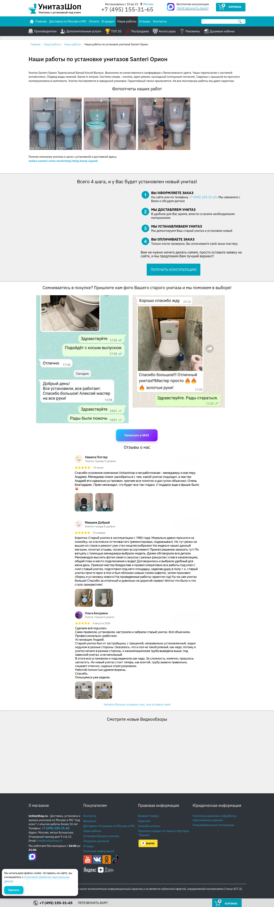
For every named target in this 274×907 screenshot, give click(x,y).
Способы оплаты (149, 826)
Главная (35, 44)
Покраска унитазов (96, 841)
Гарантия (144, 821)
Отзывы (144, 21)
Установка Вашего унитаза (101, 836)
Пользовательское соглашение (213, 825)
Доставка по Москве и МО (67, 21)
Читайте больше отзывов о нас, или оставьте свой (137, 704)
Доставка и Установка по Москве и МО (109, 826)
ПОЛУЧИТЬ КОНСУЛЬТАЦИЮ (174, 269)
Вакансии (89, 821)
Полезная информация (98, 851)
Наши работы (126, 21)
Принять (13, 889)
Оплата (94, 21)
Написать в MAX (136, 435)
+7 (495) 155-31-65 (203, 197)
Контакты (160, 21)
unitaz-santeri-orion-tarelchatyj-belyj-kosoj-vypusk (63, 161)
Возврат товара (148, 816)
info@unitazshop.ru (49, 840)
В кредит (108, 21)
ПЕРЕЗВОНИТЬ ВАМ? (193, 8)
